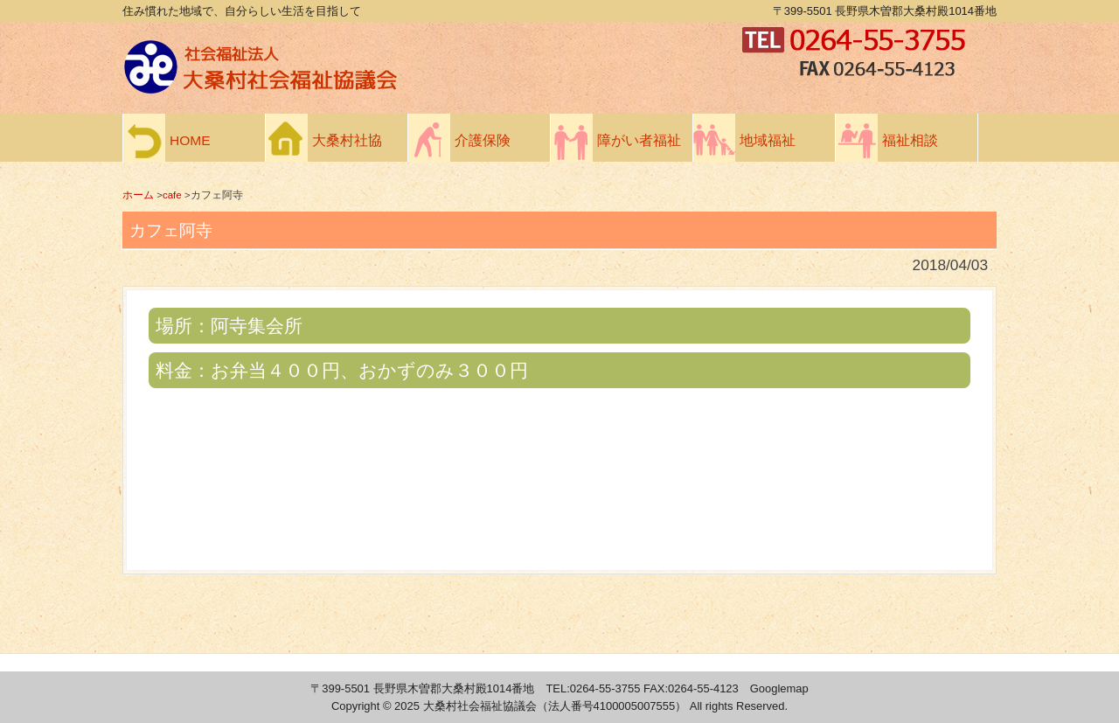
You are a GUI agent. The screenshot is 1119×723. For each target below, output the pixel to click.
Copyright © (362, 706)
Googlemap (779, 688)
